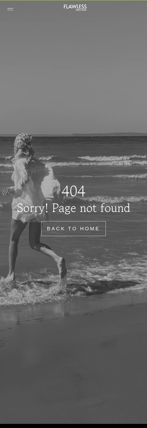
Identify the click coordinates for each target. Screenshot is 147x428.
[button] (10, 9)
